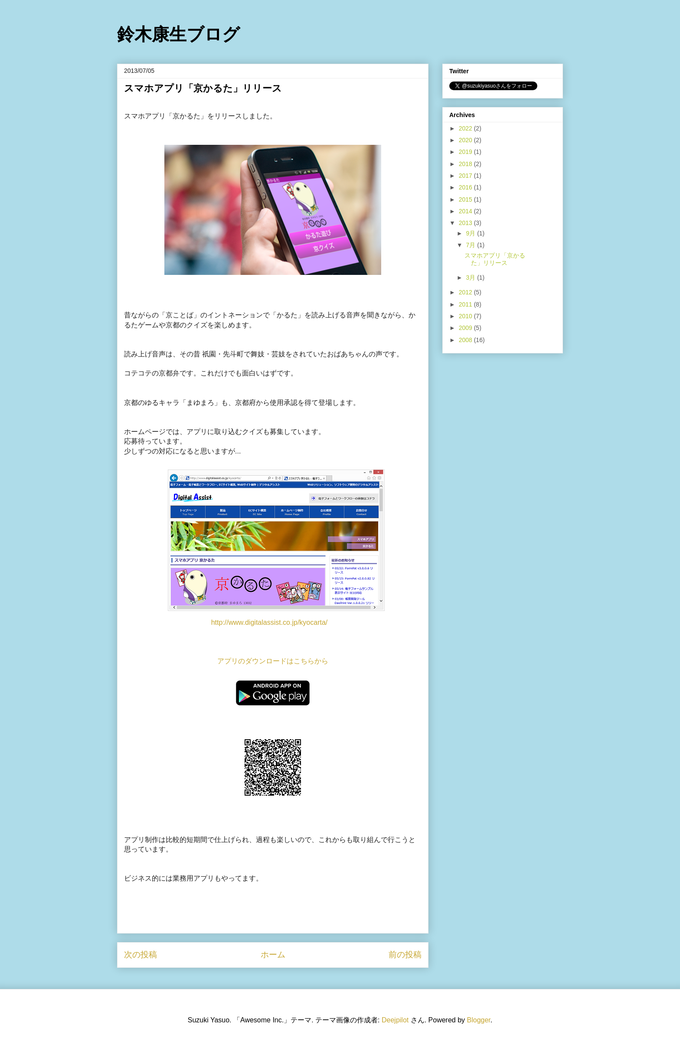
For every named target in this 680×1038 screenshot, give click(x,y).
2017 (466, 175)
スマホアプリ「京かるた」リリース (494, 259)
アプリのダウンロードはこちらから (272, 661)
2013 (466, 222)
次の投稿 (140, 954)
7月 (471, 245)
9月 (471, 233)
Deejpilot (395, 1020)
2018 (466, 163)
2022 (466, 128)
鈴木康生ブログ (178, 34)
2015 (466, 199)
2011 (466, 304)
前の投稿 (405, 954)
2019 (466, 151)
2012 (466, 292)
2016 (466, 187)
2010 (466, 316)
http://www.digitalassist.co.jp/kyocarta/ (269, 622)
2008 (466, 339)
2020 (466, 140)
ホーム (273, 954)
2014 (466, 211)
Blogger (478, 1020)
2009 (466, 327)
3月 (471, 277)
